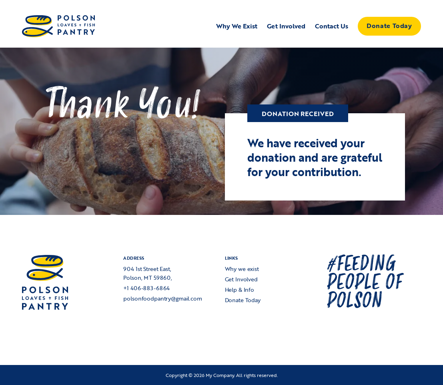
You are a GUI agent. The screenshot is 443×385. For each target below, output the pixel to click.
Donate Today (389, 25)
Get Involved (241, 279)
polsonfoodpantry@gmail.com (162, 298)
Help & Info (239, 289)
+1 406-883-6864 (146, 288)
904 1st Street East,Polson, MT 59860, (147, 273)
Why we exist (242, 269)
